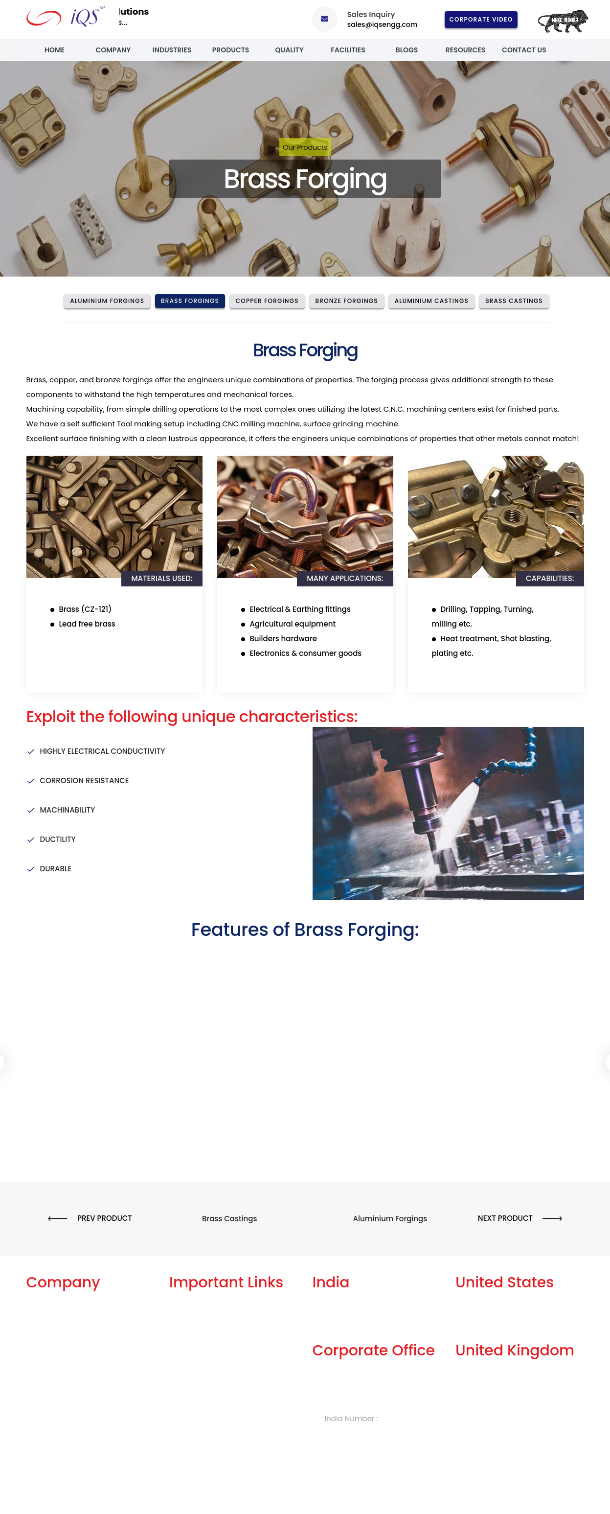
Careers (183, 1385)
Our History (46, 1353)
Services (41, 1321)
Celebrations (49, 1402)
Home (55, 50)
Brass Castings (514, 301)
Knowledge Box (197, 1402)
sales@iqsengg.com (382, 24)
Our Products (305, 147)
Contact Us (524, 50)
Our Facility (46, 1337)
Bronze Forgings (347, 301)
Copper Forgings (267, 301)
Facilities (348, 50)
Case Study (47, 1418)
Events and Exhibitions (66, 1434)
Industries (172, 50)
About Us (42, 1305)
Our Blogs (186, 1305)
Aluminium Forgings (107, 301)
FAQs (178, 1337)
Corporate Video (481, 19)
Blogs (407, 50)
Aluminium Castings (432, 301)
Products (230, 50)
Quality (289, 50)
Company (113, 50)
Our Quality (47, 1385)
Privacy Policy (194, 1369)
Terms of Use (192, 1353)
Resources (465, 50)
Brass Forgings (190, 301)
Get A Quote (191, 1321)
